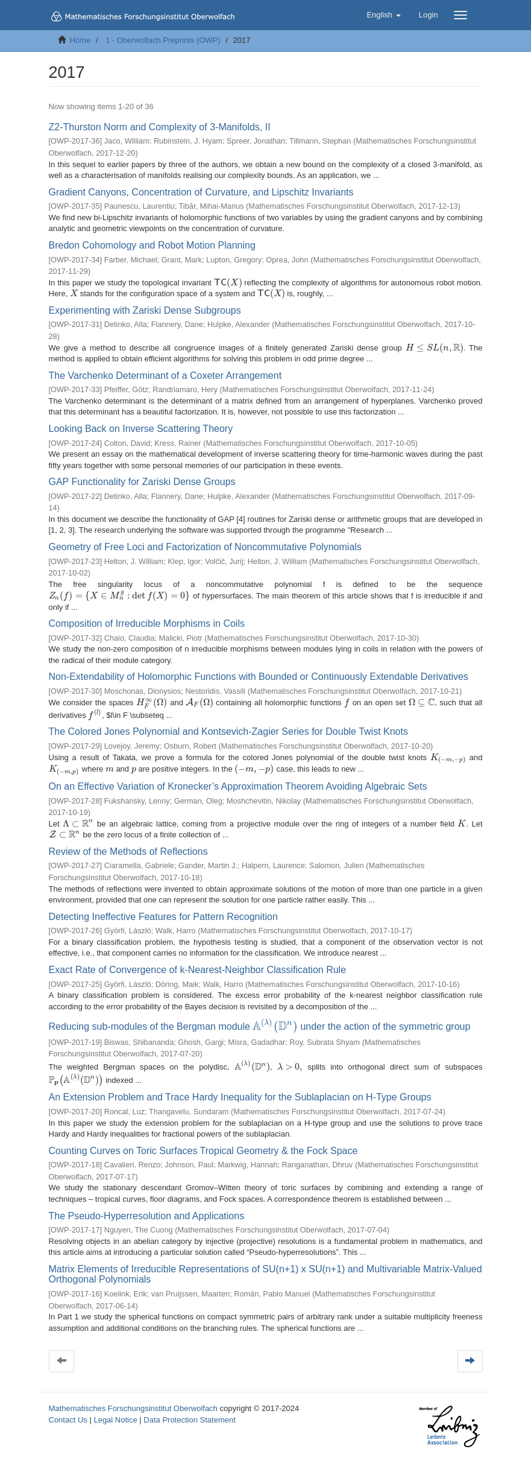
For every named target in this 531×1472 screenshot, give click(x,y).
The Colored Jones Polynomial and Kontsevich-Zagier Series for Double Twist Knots (228, 726)
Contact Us (68, 1410)
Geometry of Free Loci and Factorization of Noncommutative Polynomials (205, 547)
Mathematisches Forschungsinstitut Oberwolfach (133, 1399)
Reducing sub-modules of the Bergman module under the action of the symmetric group (256, 1021)
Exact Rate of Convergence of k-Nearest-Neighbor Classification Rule (198, 965)
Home (80, 40)
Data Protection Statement (189, 1410)
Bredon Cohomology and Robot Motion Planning (152, 245)
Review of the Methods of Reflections (128, 847)
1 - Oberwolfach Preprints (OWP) (163, 40)
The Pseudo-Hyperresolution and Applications (147, 1207)
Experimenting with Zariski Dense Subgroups (145, 310)
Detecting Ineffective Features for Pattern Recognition (163, 912)
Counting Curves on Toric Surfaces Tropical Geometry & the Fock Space (203, 1142)
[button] (383, 15)
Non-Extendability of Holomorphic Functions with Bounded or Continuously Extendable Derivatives (258, 669)
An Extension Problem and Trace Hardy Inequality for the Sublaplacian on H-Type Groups (240, 1088)
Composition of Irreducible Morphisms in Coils (147, 615)
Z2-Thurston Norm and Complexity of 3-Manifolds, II (160, 127)
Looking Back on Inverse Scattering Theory (141, 429)
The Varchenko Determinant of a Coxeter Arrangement (165, 375)
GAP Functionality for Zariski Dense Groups (142, 482)
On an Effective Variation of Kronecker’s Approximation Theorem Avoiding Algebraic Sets (238, 781)
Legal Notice (115, 1410)
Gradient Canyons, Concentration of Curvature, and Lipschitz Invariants (201, 192)
